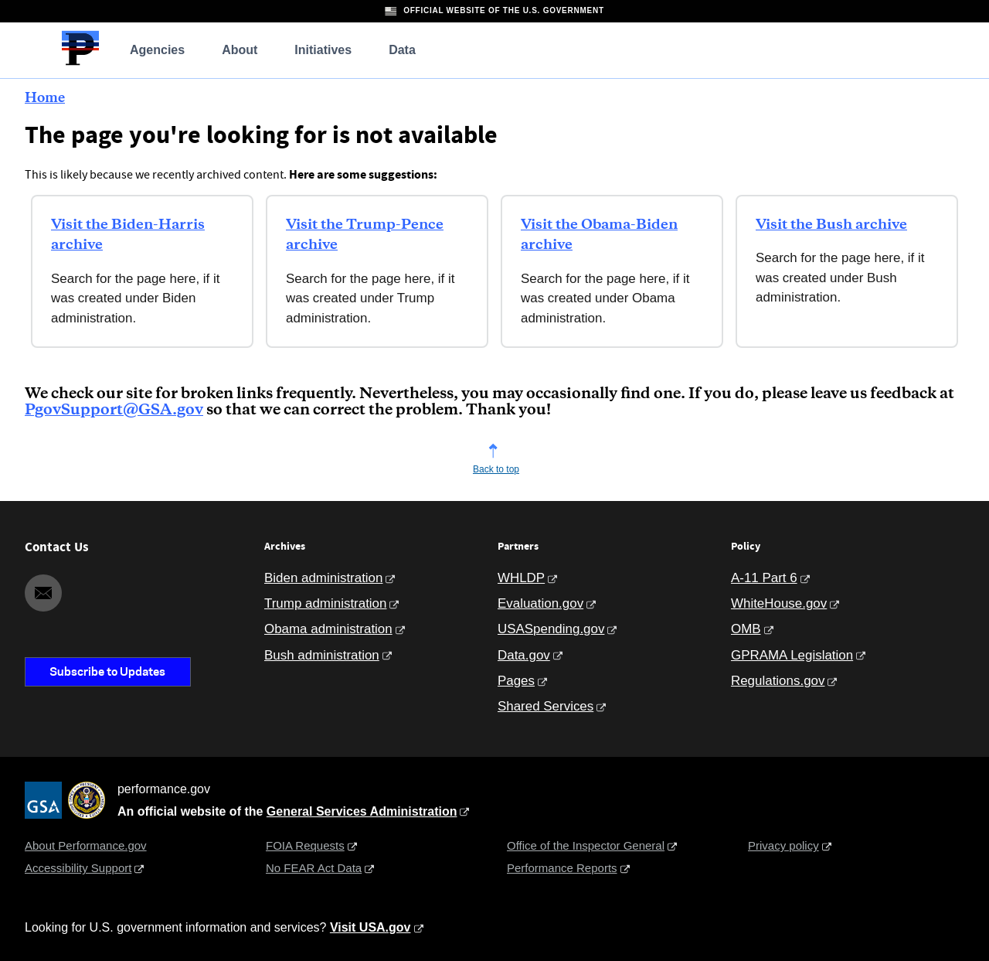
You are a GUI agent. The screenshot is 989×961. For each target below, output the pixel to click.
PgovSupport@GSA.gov (114, 410)
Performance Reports (562, 867)
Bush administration (321, 655)
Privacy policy (783, 845)
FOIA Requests (305, 845)
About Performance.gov (86, 845)
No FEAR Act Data (314, 867)
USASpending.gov (551, 629)
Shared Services (545, 706)
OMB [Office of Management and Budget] (746, 629)
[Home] (80, 63)
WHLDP (521, 578)
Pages (516, 680)
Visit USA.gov (370, 927)
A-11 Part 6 (764, 578)
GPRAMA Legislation (792, 655)
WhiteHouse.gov (779, 603)
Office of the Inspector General (585, 845)
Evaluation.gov (540, 603)
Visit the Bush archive (831, 225)
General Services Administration (362, 811)
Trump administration (325, 603)
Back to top (496, 469)
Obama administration (328, 629)
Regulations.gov (777, 680)
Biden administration (323, 578)
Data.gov (524, 655)
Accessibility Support (78, 867)
